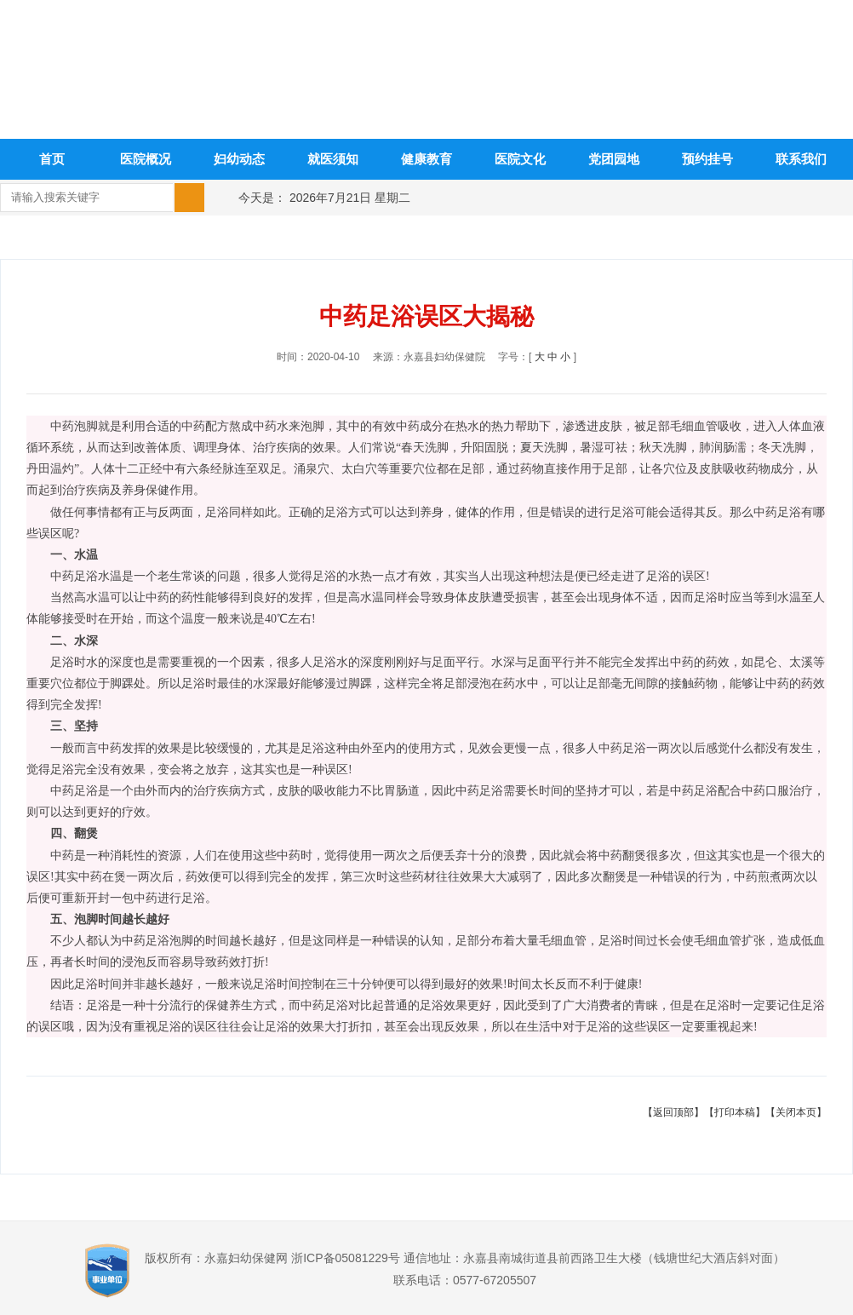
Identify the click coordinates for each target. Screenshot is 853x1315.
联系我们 (801, 159)
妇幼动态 (239, 159)
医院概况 (145, 159)
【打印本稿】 (734, 1112)
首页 (52, 159)
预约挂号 (707, 159)
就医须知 (332, 159)
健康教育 (426, 159)
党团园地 (613, 159)
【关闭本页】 (796, 1112)
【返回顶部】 (673, 1112)
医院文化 (520, 159)
